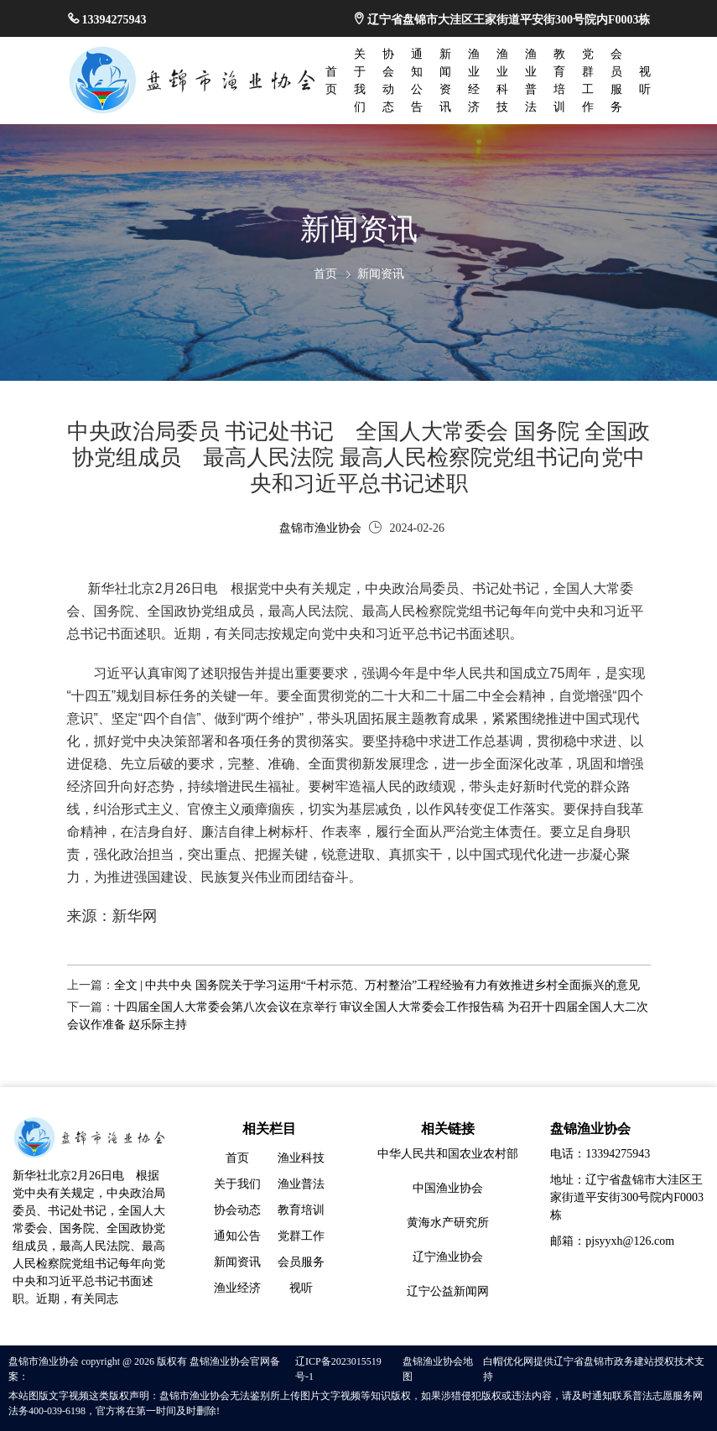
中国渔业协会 (448, 1188)
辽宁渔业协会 (448, 1257)
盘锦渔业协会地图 (438, 1369)
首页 (325, 274)
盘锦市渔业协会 (320, 528)
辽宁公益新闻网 (448, 1291)
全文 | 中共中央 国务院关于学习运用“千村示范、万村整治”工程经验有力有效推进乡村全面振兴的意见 (377, 985)
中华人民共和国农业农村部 (447, 1153)
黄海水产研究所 (448, 1222)
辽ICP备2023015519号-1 (338, 1369)
